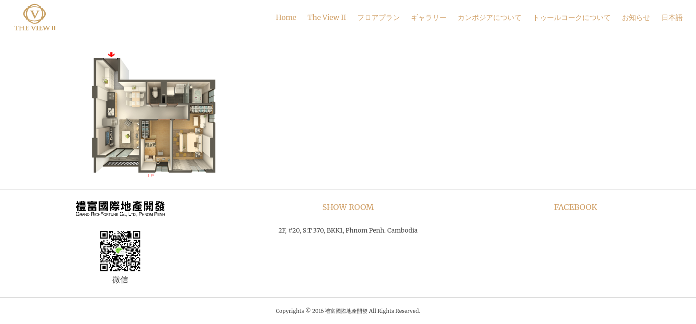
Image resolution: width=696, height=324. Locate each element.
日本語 (672, 17)
